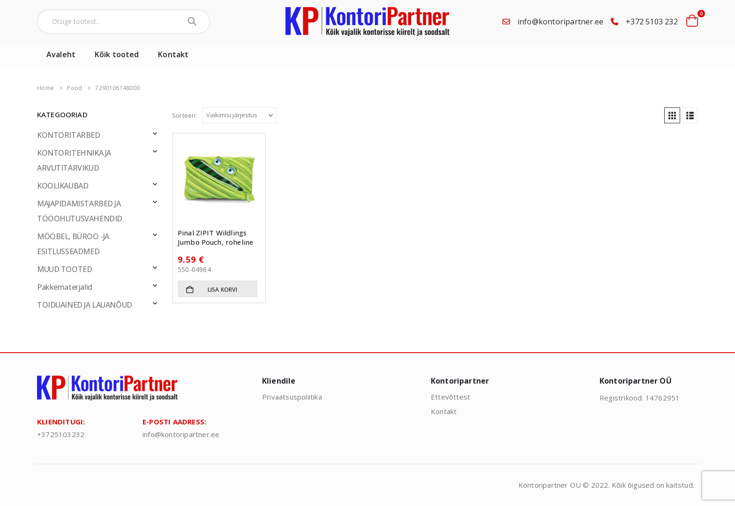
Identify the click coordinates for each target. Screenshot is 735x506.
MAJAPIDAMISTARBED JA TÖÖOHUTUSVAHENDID (79, 211)
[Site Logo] (367, 21)
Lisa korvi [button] (222, 290)
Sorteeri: (184, 115)
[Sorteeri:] (239, 115)
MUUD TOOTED (64, 269)
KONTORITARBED (68, 135)
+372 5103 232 (652, 21)
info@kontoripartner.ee (560, 21)
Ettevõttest (450, 396)
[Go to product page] (219, 179)
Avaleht (60, 54)
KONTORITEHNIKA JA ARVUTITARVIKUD (74, 160)
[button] (672, 115)
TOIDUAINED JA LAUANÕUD (84, 305)
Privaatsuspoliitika (292, 396)
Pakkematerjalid (64, 287)
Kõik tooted (117, 54)
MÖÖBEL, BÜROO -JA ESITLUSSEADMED (73, 244)
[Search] (193, 21)
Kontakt (173, 54)
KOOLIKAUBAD (62, 186)
